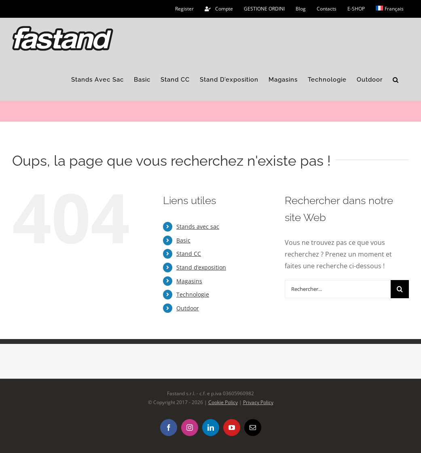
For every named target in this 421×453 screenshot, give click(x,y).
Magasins (189, 281)
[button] (396, 80)
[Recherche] (400, 289)
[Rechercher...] (338, 289)
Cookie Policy (223, 402)
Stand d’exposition (201, 267)
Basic (183, 240)
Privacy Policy (258, 402)
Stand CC (188, 253)
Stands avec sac (197, 226)
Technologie (192, 294)
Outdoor (187, 308)
